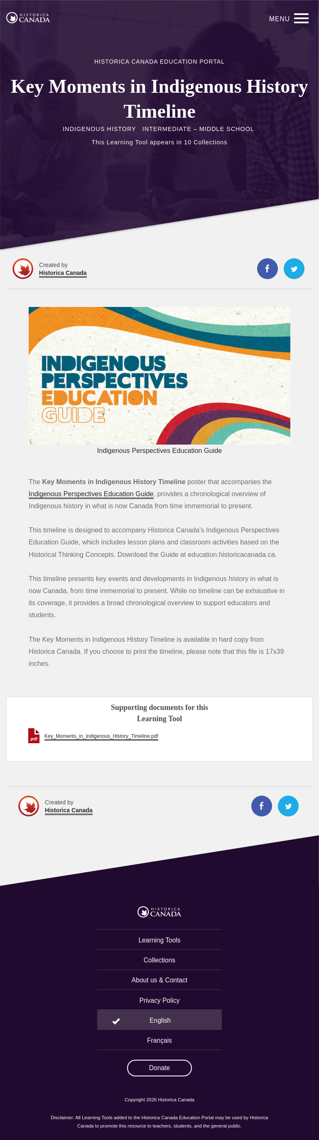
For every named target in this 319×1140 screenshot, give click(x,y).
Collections (159, 960)
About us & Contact (159, 980)
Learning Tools (159, 940)
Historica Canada (63, 273)
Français (159, 1040)
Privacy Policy (159, 1000)
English (160, 1020)
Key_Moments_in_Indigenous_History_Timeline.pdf (101, 736)
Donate (159, 1067)
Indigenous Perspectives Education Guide (91, 493)
